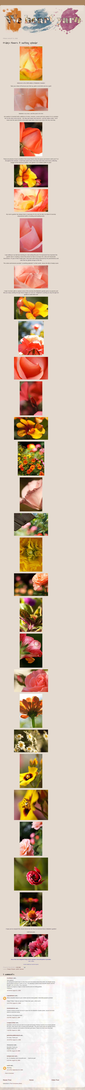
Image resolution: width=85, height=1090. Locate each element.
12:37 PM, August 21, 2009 (14, 1003)
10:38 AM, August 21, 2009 (14, 990)
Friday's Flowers (11, 969)
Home (31, 1080)
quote (17, 969)
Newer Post (7, 1080)
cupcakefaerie (11, 995)
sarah (8, 1065)
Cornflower (10, 978)
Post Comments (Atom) (16, 1083)
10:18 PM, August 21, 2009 (14, 1039)
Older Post (55, 1080)
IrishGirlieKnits (11, 1008)
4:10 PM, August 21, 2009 (13, 1017)
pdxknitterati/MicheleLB (13, 1035)
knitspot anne (10, 1056)
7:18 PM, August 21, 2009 (13, 1030)
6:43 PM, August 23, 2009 (13, 1060)
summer (22, 969)
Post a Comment (9, 1073)
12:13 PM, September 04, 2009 (15, 1070)
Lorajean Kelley (11, 1022)
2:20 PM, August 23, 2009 (13, 1051)
